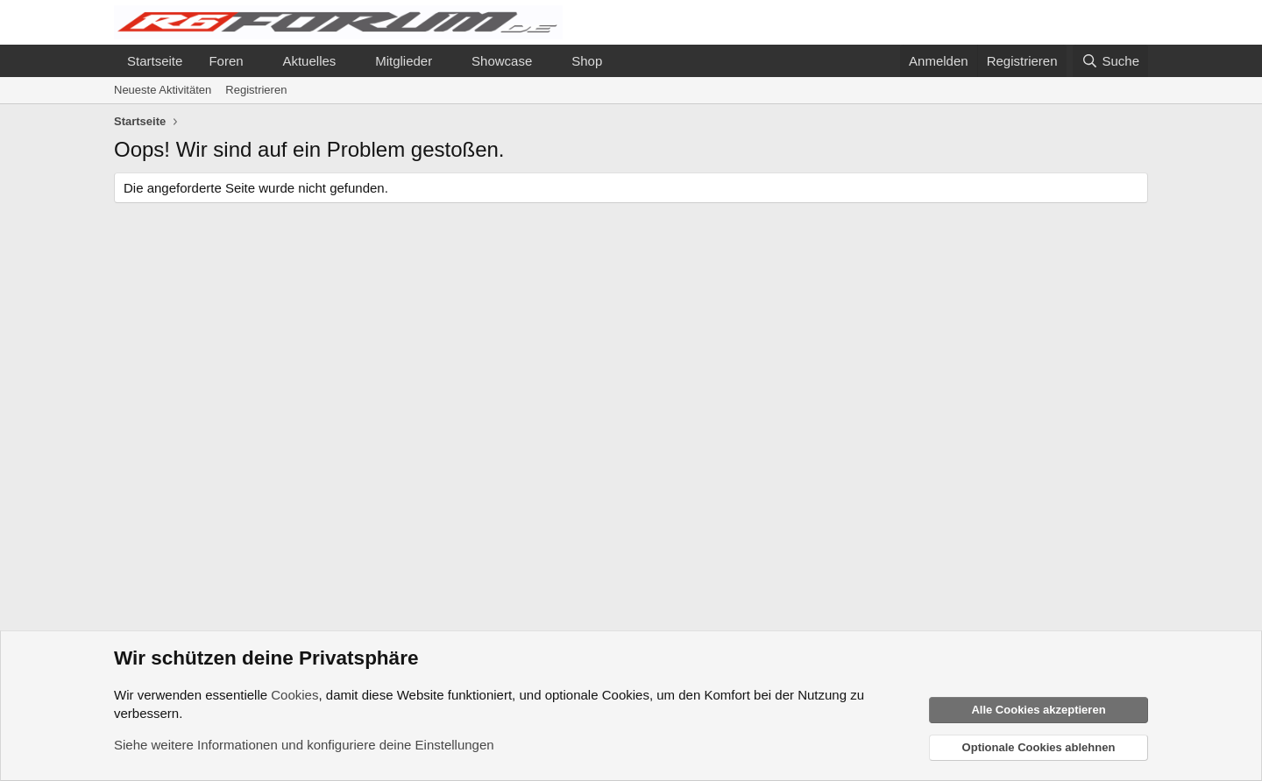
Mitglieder (403, 60)
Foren (226, 60)
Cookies (294, 694)
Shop (586, 60)
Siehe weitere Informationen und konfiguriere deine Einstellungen (304, 744)
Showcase (501, 60)
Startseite (154, 60)
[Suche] (1110, 61)
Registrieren (256, 89)
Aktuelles (309, 60)
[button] (257, 61)
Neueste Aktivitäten (162, 89)
